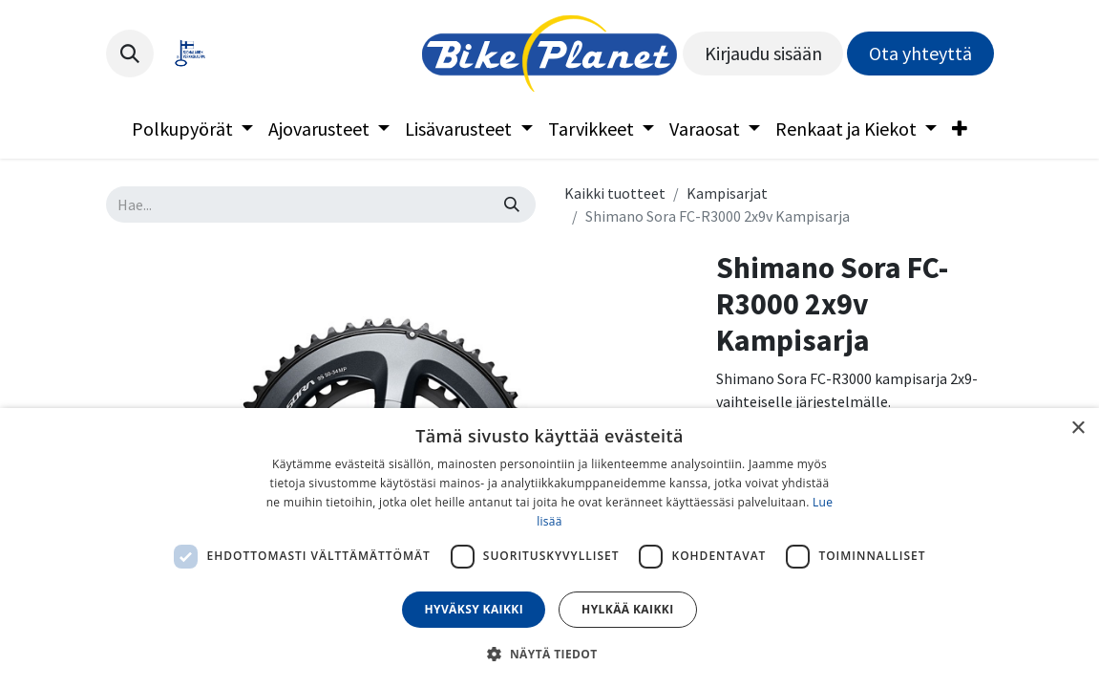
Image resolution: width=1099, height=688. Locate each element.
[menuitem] (192, 129)
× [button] (1077, 428)
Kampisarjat (727, 193)
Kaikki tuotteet (615, 193)
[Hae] (512, 204)
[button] (130, 53)
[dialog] (549, 548)
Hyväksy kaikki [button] (473, 609)
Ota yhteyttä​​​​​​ (920, 53)
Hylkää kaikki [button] (627, 609)
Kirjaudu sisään (763, 53)
